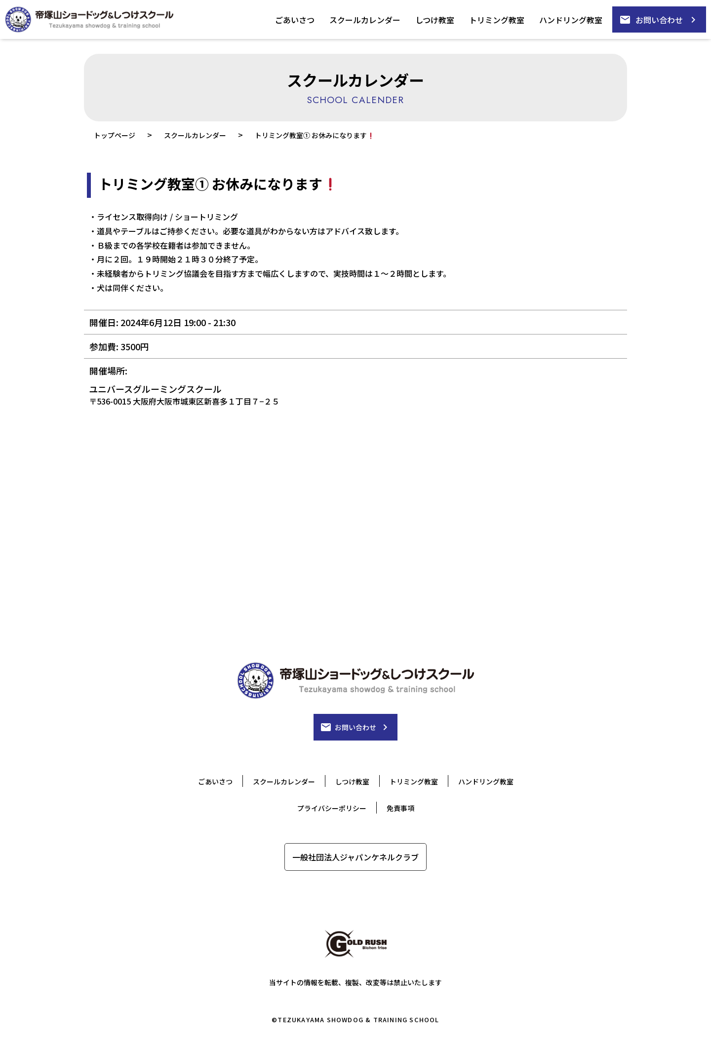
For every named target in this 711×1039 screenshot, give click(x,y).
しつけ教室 (434, 20)
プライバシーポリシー (331, 808)
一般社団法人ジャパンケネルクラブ (355, 857)
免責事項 (400, 808)
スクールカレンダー (364, 20)
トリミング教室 (496, 20)
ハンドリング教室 (570, 20)
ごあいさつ (295, 20)
